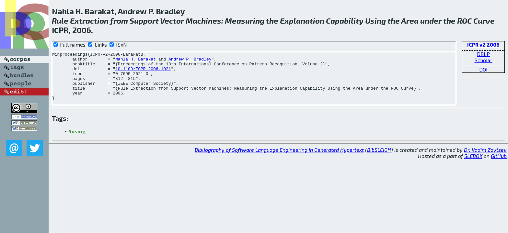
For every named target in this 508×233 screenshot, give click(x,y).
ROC (464, 20)
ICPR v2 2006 (483, 44)
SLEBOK (473, 165)
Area (410, 20)
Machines (203, 20)
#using (77, 141)
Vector (172, 20)
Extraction (89, 20)
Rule (60, 20)
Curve (484, 20)
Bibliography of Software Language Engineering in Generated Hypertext (279, 159)
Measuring (244, 20)
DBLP (483, 54)
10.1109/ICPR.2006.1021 (143, 72)
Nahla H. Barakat (135, 61)
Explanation (302, 20)
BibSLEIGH (379, 159)
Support (144, 20)
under (431, 20)
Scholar (483, 60)
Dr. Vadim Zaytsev (485, 159)
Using (375, 20)
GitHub (499, 165)
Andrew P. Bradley (190, 61)
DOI (483, 69)
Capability (345, 20)
